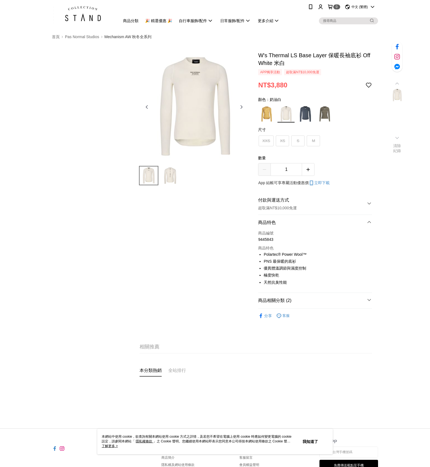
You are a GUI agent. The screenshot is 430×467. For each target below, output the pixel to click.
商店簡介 (168, 458)
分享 (265, 316)
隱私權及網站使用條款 (178, 465)
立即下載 (319, 183)
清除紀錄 (397, 148)
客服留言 (246, 458)
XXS (266, 141)
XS (282, 141)
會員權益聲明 (249, 465)
